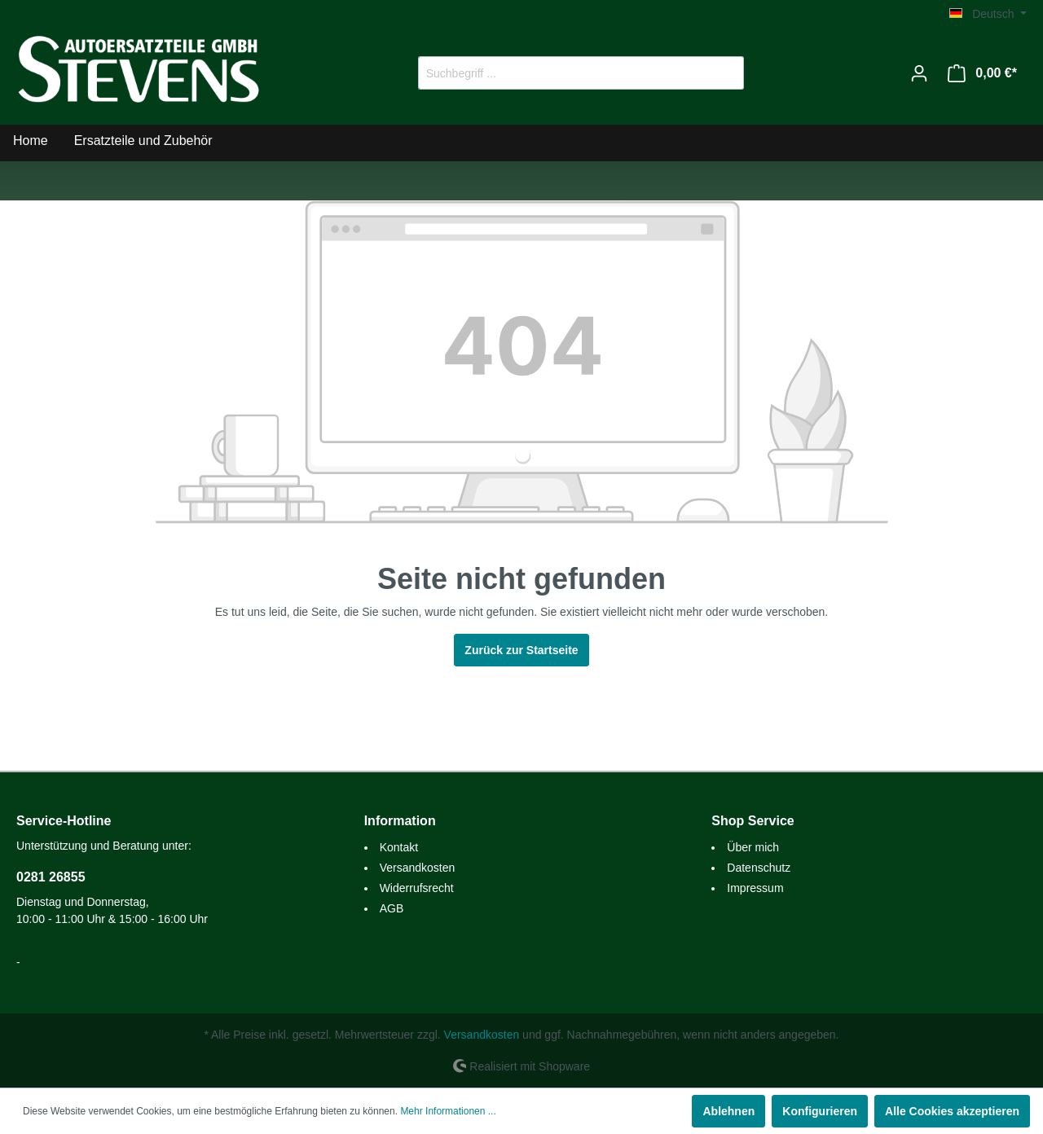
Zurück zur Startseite (521, 650)
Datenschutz (758, 867)
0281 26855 (51, 877)
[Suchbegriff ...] (562, 73)
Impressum (755, 887)
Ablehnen (728, 1111)
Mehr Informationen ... (447, 1111)
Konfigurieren (819, 1111)
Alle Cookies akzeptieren (952, 1111)
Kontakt (399, 847)
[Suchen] (725, 73)
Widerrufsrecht (417, 887)
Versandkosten (417, 867)
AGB (392, 908)
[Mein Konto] (919, 73)
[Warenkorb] (982, 73)
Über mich (753, 847)
